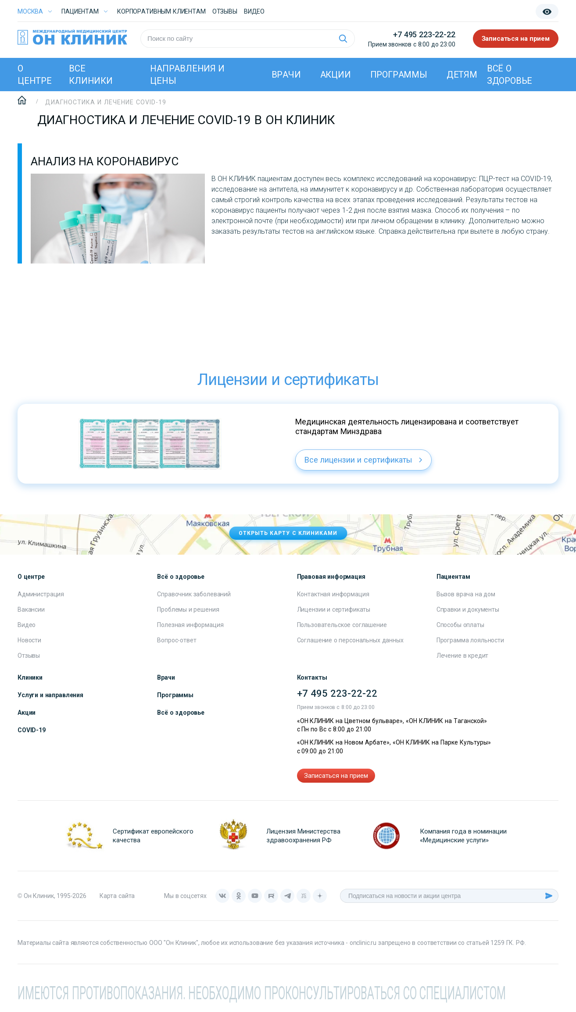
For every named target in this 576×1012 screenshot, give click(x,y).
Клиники (30, 677)
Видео (27, 624)
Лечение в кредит (462, 655)
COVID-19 (32, 730)
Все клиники (91, 74)
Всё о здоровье (509, 74)
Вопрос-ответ (176, 640)
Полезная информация (190, 624)
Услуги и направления (50, 694)
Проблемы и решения (188, 609)
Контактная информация (333, 594)
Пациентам (80, 11)
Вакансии (31, 609)
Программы (398, 74)
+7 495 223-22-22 (424, 34)
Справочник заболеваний (194, 594)
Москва (30, 11)
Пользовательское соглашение (342, 624)
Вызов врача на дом (465, 594)
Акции (335, 74)
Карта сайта (117, 895)
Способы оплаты (460, 624)
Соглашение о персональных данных (350, 640)
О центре (35, 74)
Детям (462, 74)
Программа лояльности (470, 640)
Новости (29, 640)
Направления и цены (187, 74)
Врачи (286, 74)
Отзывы (224, 11)
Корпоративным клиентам (161, 11)
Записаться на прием (516, 39)
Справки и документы (467, 609)
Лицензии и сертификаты (334, 609)
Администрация (41, 594)
